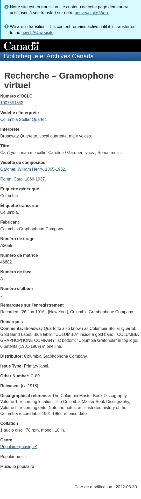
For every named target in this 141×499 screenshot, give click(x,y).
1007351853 (11, 103)
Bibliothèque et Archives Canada (49, 56)
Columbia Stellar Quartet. (23, 119)
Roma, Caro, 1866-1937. (23, 179)
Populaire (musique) (18, 447)
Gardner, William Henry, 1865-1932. (33, 169)
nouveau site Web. (92, 13)
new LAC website (38, 32)
